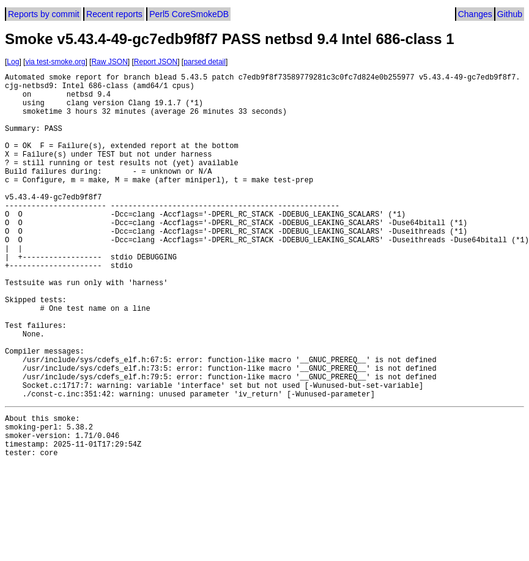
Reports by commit (44, 14)
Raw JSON (109, 62)
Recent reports (114, 14)
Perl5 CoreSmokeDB (189, 14)
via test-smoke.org (55, 62)
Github (509, 14)
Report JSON (155, 62)
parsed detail (204, 62)
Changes (475, 14)
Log (13, 62)
